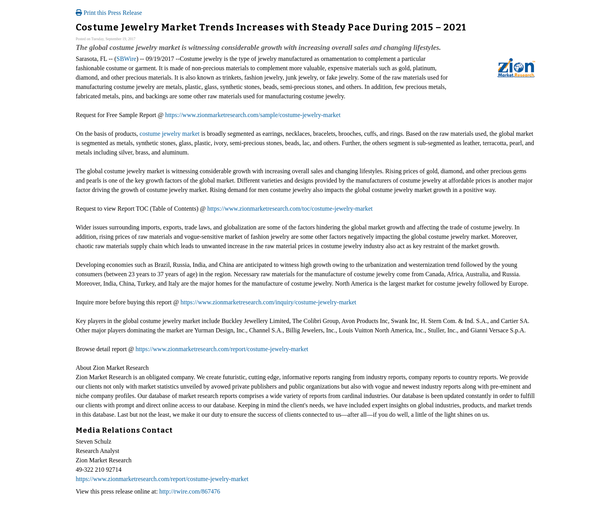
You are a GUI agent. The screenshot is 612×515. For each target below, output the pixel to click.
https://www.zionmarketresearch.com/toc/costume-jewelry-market (290, 208)
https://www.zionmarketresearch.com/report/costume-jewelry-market (221, 349)
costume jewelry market (170, 133)
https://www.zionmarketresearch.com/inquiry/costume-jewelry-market (268, 302)
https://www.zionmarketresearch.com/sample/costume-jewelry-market (252, 115)
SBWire (126, 58)
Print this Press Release (109, 12)
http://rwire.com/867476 (189, 491)
